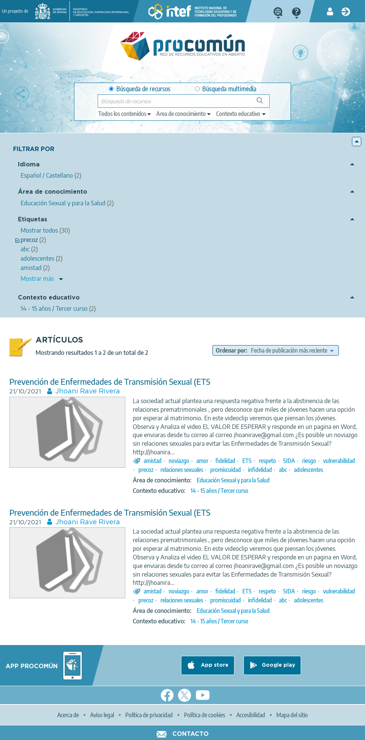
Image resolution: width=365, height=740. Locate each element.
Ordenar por (231, 350)
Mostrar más (37, 278)
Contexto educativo (49, 298)
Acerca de (68, 715)
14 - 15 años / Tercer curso (219, 490)
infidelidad (260, 469)
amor (202, 460)
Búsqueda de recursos (140, 89)
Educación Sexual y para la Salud (233, 480)
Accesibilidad (250, 715)
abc (283, 469)
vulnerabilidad (339, 460)
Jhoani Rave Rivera (87, 391)
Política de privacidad (149, 715)
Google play (278, 665)
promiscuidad (225, 469)
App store (213, 665)
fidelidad (225, 460)
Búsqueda (264, 103)
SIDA (289, 460)
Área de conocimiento (52, 192)
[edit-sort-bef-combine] (292, 350)
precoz (145, 469)
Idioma (29, 165)
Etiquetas (32, 219)
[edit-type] (125, 114)
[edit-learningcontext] (241, 114)
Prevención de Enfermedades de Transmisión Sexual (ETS (109, 382)
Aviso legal (102, 715)
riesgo (309, 460)
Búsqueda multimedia (226, 89)
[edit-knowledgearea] (184, 114)
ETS (247, 460)
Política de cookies (204, 715)
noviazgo (179, 460)
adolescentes (308, 469)
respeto (267, 460)
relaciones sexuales (181, 469)
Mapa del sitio (292, 715)
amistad (153, 460)
